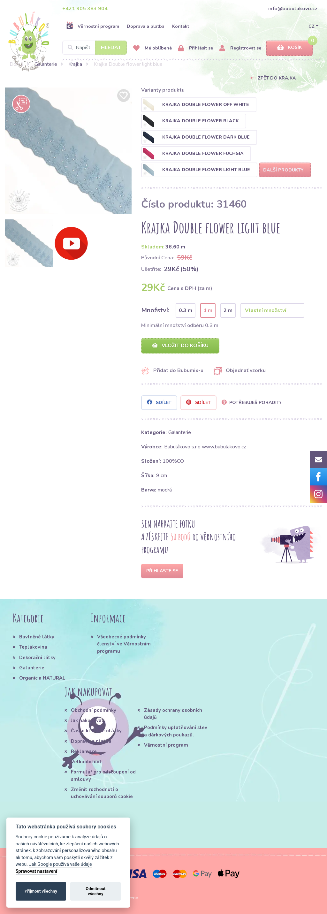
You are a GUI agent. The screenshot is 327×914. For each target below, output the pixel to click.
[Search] (94, 48)
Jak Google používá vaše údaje (60, 864)
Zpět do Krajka (277, 78)
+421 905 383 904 (85, 8)
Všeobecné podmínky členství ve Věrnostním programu (124, 644)
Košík (289, 47)
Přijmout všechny (41, 891)
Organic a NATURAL (42, 678)
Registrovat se (240, 48)
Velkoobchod (86, 761)
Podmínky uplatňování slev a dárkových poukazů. (175, 731)
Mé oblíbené (152, 48)
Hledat (111, 47)
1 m (207, 310)
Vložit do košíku (180, 345)
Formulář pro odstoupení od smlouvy (103, 775)
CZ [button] (311, 26)
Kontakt (180, 26)
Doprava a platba (145, 26)
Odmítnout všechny (95, 891)
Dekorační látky (37, 657)
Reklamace (84, 751)
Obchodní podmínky (93, 710)
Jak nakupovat (87, 720)
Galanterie (45, 64)
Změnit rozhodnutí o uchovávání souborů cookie (102, 793)
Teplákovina (33, 647)
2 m (228, 310)
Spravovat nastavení (36, 871)
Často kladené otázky (96, 730)
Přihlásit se (195, 48)
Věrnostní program (92, 26)
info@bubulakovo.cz (292, 8)
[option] (68, 151)
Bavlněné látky (36, 637)
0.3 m (185, 310)
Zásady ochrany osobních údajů (173, 713)
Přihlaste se (162, 571)
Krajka (75, 64)
